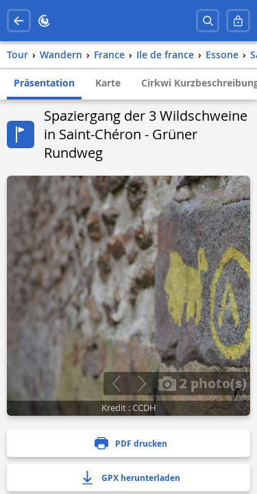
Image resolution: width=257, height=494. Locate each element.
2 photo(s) (202, 382)
